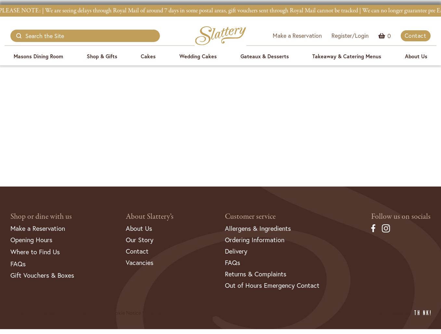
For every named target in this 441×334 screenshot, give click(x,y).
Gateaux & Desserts (264, 56)
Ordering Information (254, 239)
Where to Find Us (35, 251)
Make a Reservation (297, 35)
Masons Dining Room (38, 56)
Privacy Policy (89, 312)
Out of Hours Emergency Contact (272, 285)
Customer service (250, 216)
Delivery (236, 251)
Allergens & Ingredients (258, 228)
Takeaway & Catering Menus (346, 56)
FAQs (18, 263)
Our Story (139, 239)
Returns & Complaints (255, 274)
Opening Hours (31, 239)
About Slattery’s (150, 216)
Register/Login (350, 35)
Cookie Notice (125, 312)
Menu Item (389, 36)
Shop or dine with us (41, 216)
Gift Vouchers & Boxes (42, 275)
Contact (415, 35)
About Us (416, 56)
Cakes (148, 56)
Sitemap (154, 312)
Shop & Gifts (102, 56)
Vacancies (139, 262)
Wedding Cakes (198, 56)
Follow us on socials (401, 216)
